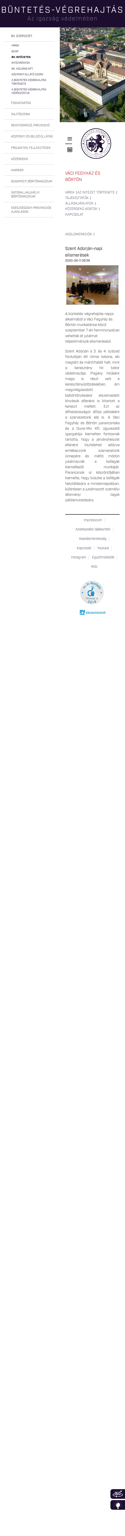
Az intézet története (96, 192)
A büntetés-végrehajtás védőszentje (29, 91)
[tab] (29, 36)
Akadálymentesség (93, 539)
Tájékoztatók (77, 198)
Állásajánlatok (79, 203)
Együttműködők (103, 557)
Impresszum (93, 520)
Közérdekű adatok (81, 209)
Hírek (15, 46)
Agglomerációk (78, 234)
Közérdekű (19, 159)
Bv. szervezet (21, 36)
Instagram (78, 557)
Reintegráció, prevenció (30, 125)
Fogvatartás (21, 103)
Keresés (121, 19)
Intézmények (21, 63)
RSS (94, 567)
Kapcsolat (74, 215)
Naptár (70, 149)
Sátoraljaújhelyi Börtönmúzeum (25, 195)
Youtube (103, 548)
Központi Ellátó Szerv (27, 74)
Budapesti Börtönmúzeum (31, 181)
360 (117, 1494)
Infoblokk (117, 1505)
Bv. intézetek (21, 57)
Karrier (17, 170)
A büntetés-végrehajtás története (29, 82)
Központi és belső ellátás (32, 137)
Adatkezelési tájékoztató (92, 529)
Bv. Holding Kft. (22, 69)
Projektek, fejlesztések (31, 148)
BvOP (15, 51)
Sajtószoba (20, 114)
